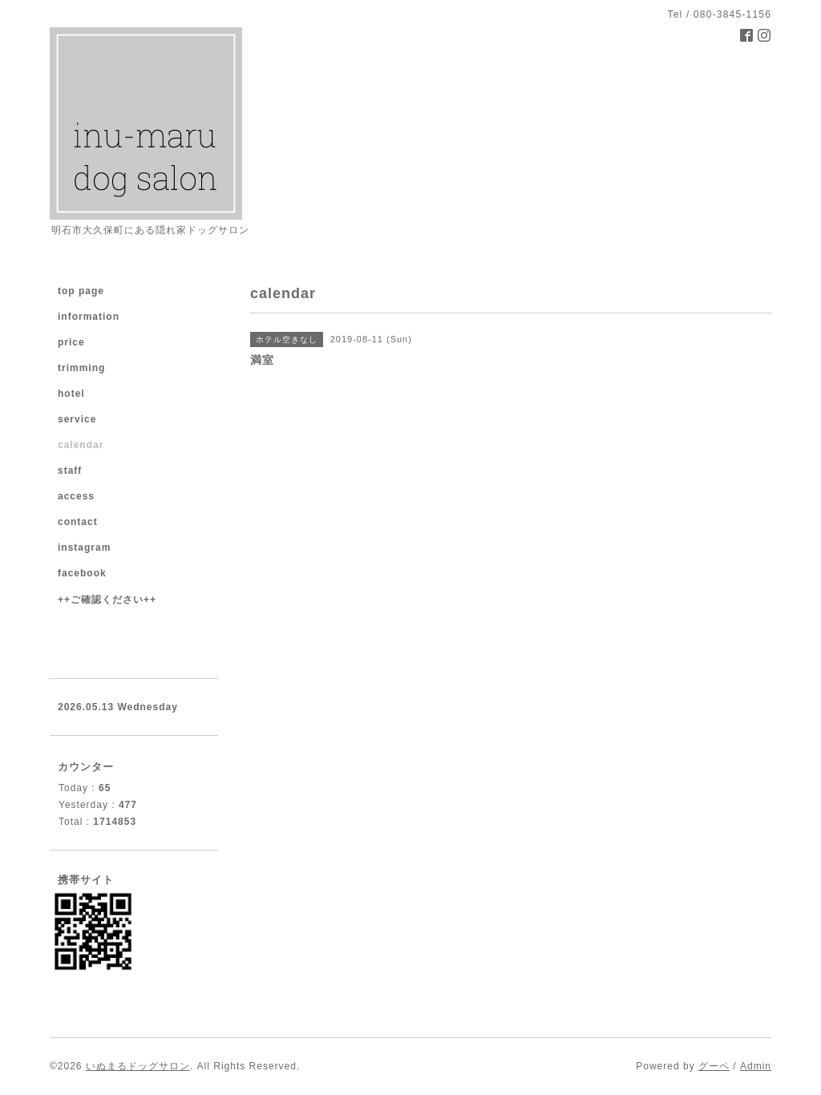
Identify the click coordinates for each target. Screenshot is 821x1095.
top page (81, 291)
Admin (755, 1066)
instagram (84, 547)
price (71, 342)
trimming (81, 368)
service (77, 419)
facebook (82, 573)
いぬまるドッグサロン (138, 1066)
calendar (80, 445)
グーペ (714, 1066)
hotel (71, 393)
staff (70, 470)
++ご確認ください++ (107, 599)
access (76, 496)
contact (78, 521)
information (88, 316)
